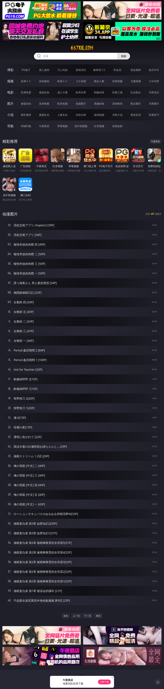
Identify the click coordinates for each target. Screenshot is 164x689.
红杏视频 (99, 126)
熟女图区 (136, 103)
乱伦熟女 (136, 92)
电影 (10, 92)
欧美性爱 (81, 92)
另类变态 (154, 92)
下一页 (87, 615)
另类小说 (117, 115)
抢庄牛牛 (154, 70)
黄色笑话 (136, 115)
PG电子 (26, 70)
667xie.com (82, 48)
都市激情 (26, 115)
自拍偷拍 (44, 81)
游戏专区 (81, 70)
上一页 (76, 615)
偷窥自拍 (26, 103)
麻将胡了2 (99, 70)
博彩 (10, 70)
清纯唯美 (117, 103)
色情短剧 (117, 126)
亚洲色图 (44, 103)
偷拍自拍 (44, 92)
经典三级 (117, 92)
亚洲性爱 (26, 92)
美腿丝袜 (99, 103)
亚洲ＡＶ (26, 81)
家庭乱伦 (44, 115)
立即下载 (104, 681)
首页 (65, 615)
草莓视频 (62, 126)
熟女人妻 (99, 81)
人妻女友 (62, 115)
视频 (10, 81)
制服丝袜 (99, 92)
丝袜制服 (117, 81)
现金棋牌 (136, 70)
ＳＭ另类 (154, 81)
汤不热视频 (80, 126)
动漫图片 (81, 103)
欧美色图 (62, 103)
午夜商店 (44, 126)
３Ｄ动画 (81, 81)
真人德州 (44, 70)
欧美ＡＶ (62, 81)
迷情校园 (99, 115)
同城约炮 (26, 126)
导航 (10, 126)
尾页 (98, 615)
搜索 (123, 56)
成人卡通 (62, 92)
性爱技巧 (154, 115)
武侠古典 (81, 115)
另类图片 (154, 103)
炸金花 (117, 70)
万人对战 (62, 70)
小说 (10, 115)
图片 (10, 103)
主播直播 (136, 81)
